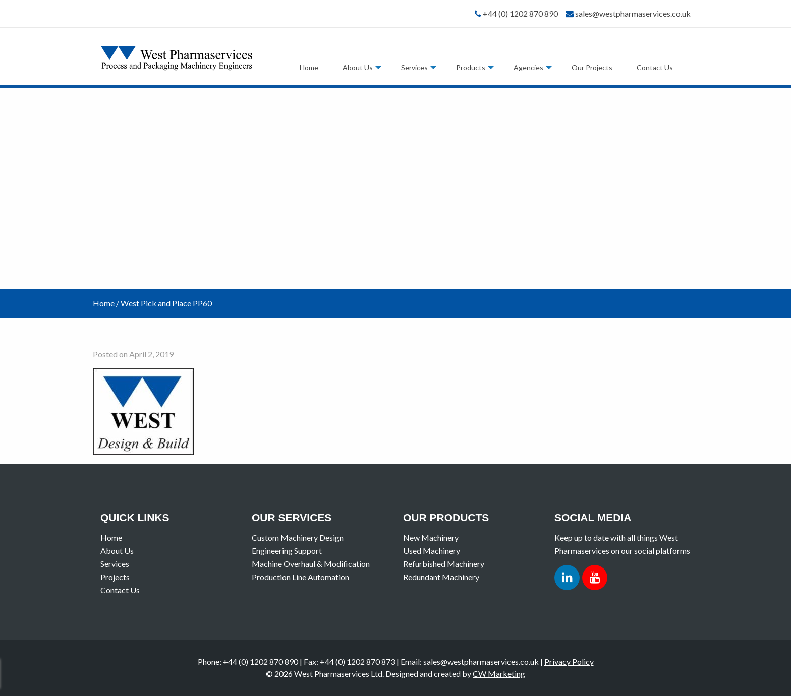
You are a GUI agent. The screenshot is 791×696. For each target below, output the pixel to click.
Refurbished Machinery (443, 563)
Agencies (528, 67)
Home (309, 67)
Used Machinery (431, 550)
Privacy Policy (569, 661)
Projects (115, 577)
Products (470, 67)
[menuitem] (309, 67)
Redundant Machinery (441, 577)
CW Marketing (499, 673)
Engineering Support (287, 550)
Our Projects (592, 67)
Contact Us (655, 67)
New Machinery (431, 537)
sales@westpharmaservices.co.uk (633, 13)
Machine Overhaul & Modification (311, 563)
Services (414, 67)
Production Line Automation (300, 577)
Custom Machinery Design (298, 537)
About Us (358, 67)
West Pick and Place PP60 (166, 303)
